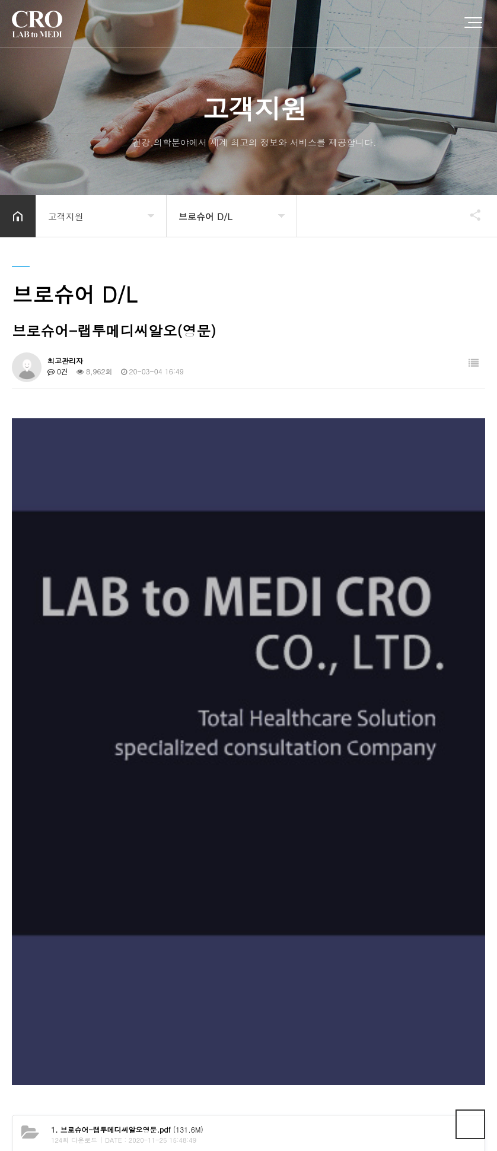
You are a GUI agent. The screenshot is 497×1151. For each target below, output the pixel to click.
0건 (57, 371)
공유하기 (469, 215)
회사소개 (29, 1038)
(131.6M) (127, 755)
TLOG (333, 1112)
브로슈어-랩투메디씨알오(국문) (114, 805)
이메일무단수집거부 (180, 1038)
